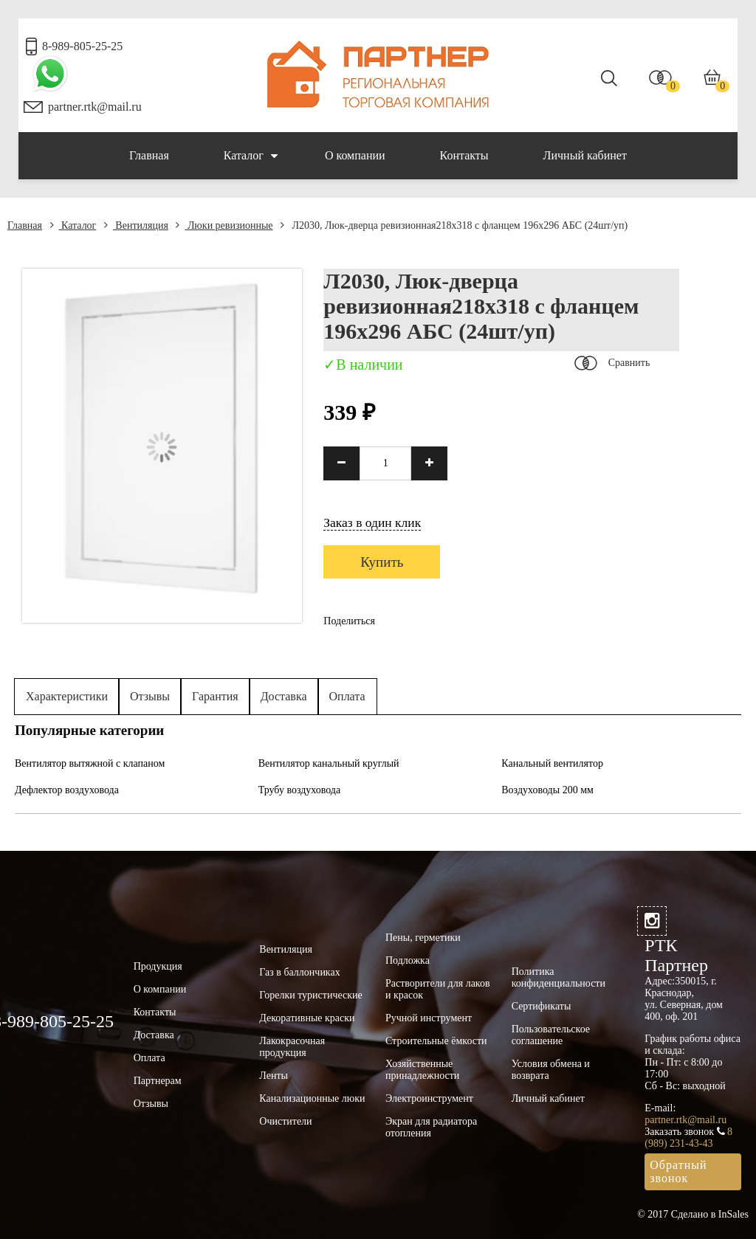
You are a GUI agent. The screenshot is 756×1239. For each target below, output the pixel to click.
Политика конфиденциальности (558, 977)
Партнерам (158, 1080)
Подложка (407, 960)
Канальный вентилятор (552, 763)
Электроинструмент (429, 1098)
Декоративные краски (306, 1018)
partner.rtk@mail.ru (95, 106)
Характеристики (67, 696)
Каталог (251, 155)
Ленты (273, 1075)
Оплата (347, 696)
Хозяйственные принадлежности (422, 1069)
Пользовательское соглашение (551, 1035)
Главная (149, 155)
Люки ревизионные (224, 225)
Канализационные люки (312, 1098)
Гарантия (215, 696)
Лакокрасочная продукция (292, 1046)
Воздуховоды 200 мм (547, 789)
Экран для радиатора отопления (431, 1127)
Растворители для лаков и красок (437, 989)
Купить (381, 562)
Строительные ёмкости (436, 1040)
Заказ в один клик (372, 522)
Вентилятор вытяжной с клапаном (90, 763)
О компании (355, 155)
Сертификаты (541, 1006)
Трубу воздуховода (299, 789)
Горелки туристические (310, 995)
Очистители (285, 1121)
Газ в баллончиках (299, 972)
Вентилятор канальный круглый (328, 763)
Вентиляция (136, 225)
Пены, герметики (423, 937)
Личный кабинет (585, 155)
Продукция (158, 966)
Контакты (464, 155)
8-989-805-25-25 (82, 46)
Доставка (284, 696)
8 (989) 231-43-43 (688, 1137)
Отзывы (150, 696)
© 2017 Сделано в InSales (693, 1214)
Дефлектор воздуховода (67, 789)
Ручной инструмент (428, 1018)
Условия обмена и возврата (551, 1069)
